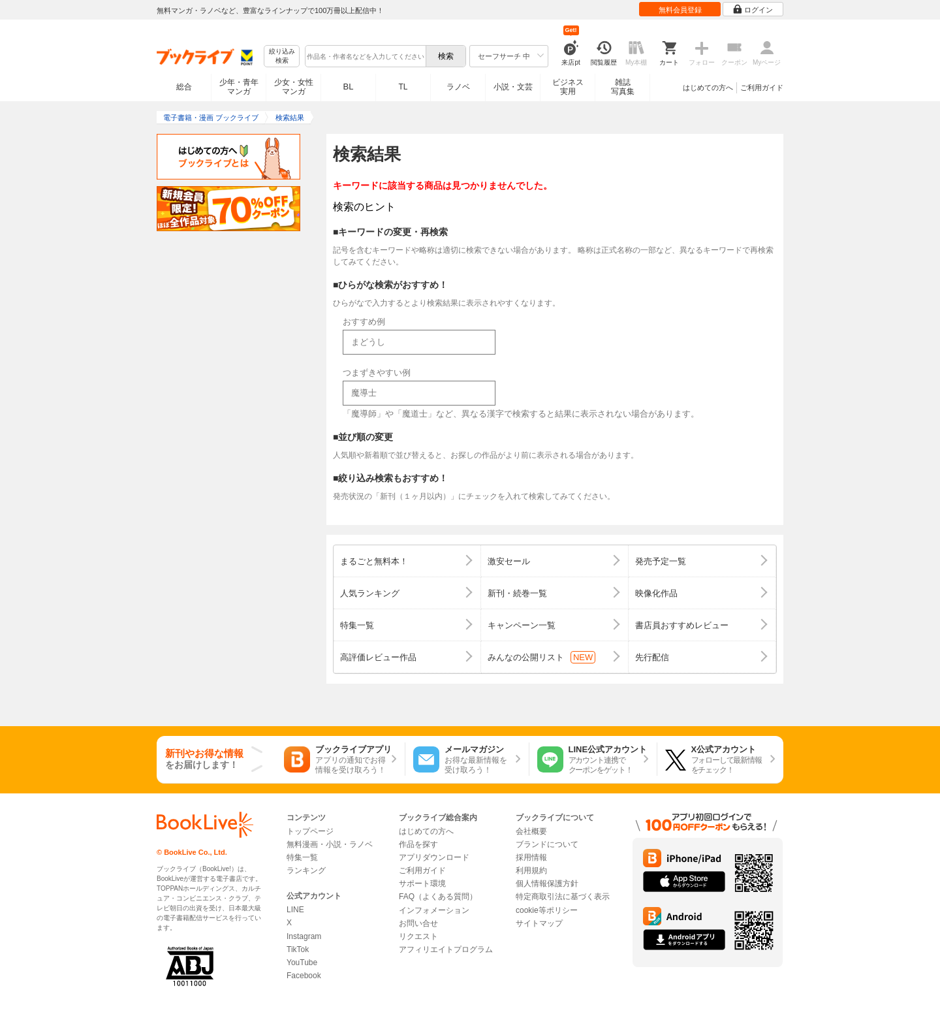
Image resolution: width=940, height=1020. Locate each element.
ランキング (306, 870)
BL (348, 86)
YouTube (302, 962)
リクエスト (418, 936)
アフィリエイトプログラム (446, 949)
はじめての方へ (708, 87)
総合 (184, 86)
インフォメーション (434, 910)
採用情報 (531, 857)
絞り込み (282, 56)
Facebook (304, 975)
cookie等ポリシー (547, 910)
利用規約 (531, 870)
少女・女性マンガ (293, 87)
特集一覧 (302, 857)
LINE (295, 909)
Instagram (304, 936)
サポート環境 (422, 883)
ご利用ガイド (761, 87)
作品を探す (418, 844)
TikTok (298, 949)
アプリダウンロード (434, 857)
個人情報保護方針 (547, 883)
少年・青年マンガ (238, 87)
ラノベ (458, 86)
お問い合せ (418, 923)
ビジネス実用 (568, 87)
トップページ (310, 831)
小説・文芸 (513, 86)
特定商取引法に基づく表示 (563, 896)
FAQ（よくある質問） (438, 896)
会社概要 (531, 831)
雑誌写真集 (622, 87)
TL (402, 86)
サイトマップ (539, 923)
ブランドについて (547, 844)
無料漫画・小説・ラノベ (330, 844)
